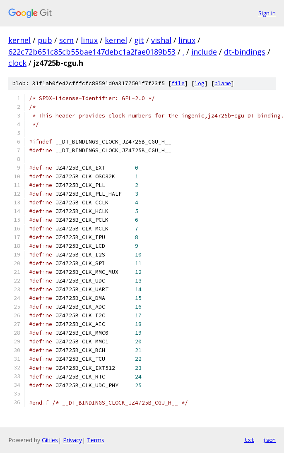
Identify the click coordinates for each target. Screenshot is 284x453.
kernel (19, 40)
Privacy (72, 440)
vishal (161, 40)
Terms (95, 440)
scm (66, 40)
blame (222, 83)
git (139, 40)
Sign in (267, 13)
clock (17, 63)
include (204, 52)
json (269, 439)
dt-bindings (244, 52)
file (178, 83)
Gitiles (50, 440)
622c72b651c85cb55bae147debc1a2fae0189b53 (92, 52)
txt (249, 439)
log (200, 83)
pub (45, 40)
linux (89, 40)
